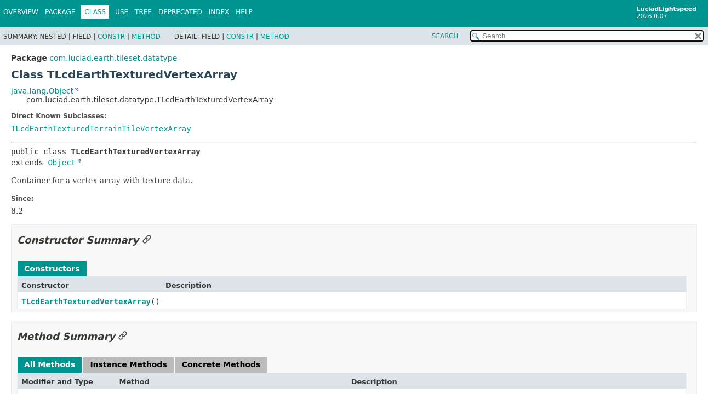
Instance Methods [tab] (128, 364)
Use (121, 12)
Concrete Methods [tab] (221, 364)
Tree (143, 12)
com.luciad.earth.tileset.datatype (113, 58)
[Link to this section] (146, 240)
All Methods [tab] (49, 364)
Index (219, 12)
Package (60, 12)
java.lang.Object (42, 90)
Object (62, 162)
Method (146, 36)
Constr (111, 36)
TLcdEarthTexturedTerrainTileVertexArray (101, 128)
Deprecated (180, 12)
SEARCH (445, 36)
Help (244, 12)
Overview (20, 12)
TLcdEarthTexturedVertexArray (86, 301)
